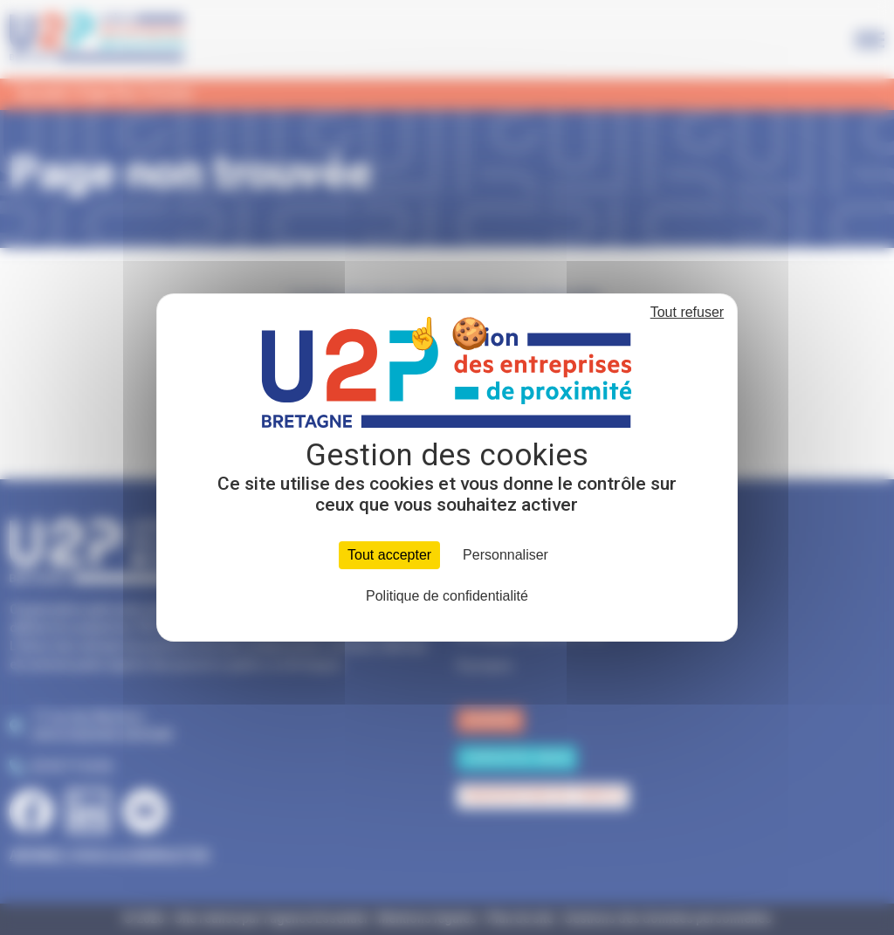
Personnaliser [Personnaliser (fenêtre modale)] (505, 555)
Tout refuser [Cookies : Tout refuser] (687, 312)
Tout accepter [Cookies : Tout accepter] (389, 554)
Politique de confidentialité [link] (447, 595)
